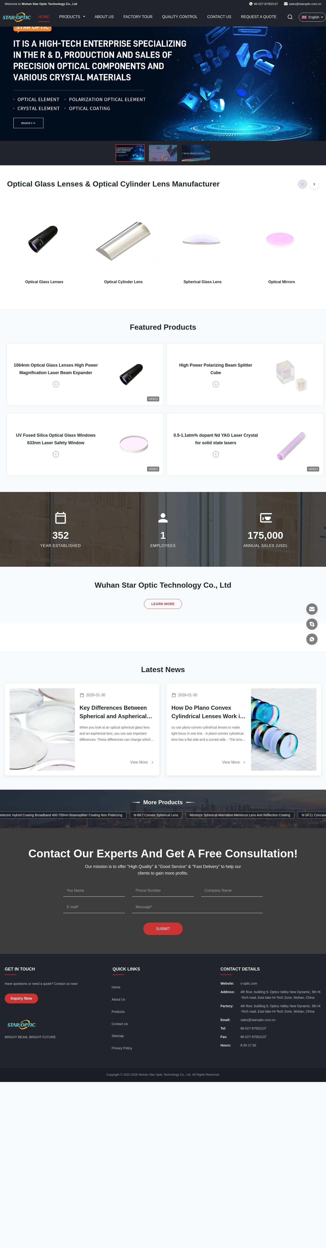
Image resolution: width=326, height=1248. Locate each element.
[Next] (314, 184)
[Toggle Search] (290, 17)
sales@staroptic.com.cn (305, 4)
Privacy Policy (122, 1048)
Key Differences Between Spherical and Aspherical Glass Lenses (113, 713)
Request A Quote (259, 17)
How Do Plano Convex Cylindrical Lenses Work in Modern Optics (207, 713)
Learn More (163, 604)
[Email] (312, 609)
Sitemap (118, 1036)
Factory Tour (137, 17)
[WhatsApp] (312, 639)
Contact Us (219, 17)
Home (44, 17)
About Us (104, 17)
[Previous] (302, 184)
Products (70, 17)
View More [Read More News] (142, 762)
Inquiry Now (21, 998)
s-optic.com (249, 983)
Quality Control (180, 17)
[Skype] (312, 624)
